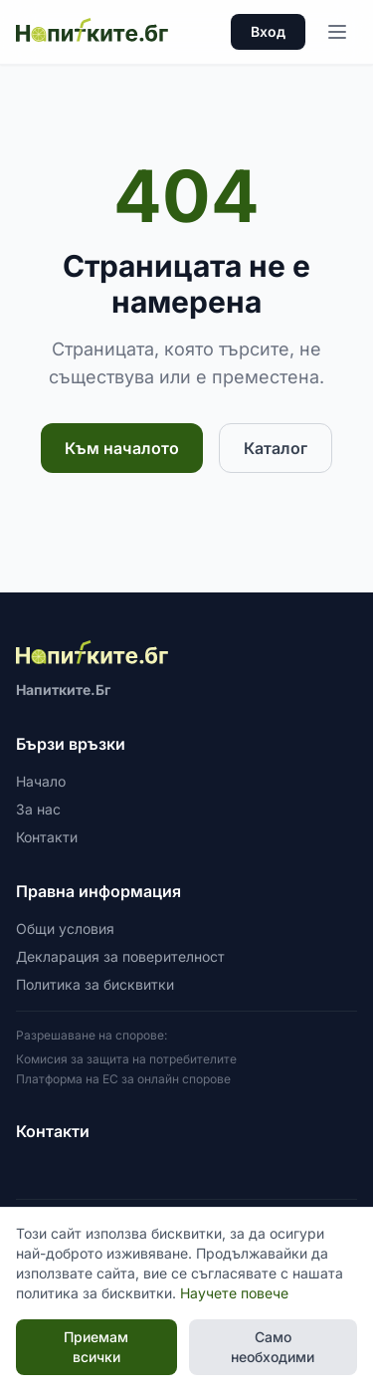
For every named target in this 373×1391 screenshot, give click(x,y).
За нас (38, 809)
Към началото (122, 448)
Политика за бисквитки (95, 984)
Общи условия (65, 928)
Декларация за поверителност (120, 956)
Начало (41, 781)
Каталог (275, 448)
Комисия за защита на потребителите (126, 1058)
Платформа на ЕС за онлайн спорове (123, 1078)
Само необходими (272, 1346)
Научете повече (234, 1292)
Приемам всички (96, 1346)
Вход (268, 31)
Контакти (47, 836)
